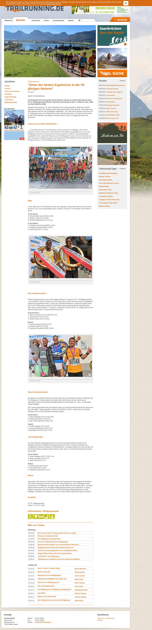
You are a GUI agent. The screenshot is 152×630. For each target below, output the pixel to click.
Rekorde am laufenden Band (48, 536)
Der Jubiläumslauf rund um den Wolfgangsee (54, 600)
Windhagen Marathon (113, 105)
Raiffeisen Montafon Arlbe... (109, 193)
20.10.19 (31, 583)
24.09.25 (31, 545)
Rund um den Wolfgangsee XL (49, 582)
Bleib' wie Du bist (44, 572)
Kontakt (100, 620)
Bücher (7, 86)
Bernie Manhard (80, 569)
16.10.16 (31, 586)
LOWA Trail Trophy (112, 111)
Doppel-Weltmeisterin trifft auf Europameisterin (55, 553)
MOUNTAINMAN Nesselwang (115, 85)
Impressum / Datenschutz (106, 618)
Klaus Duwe (79, 579)
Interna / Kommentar (12, 91)
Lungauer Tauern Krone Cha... (110, 200)
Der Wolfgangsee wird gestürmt (49, 539)
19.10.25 (31, 536)
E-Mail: (29, 622)
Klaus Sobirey (80, 572)
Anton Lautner (80, 576)
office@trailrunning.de (43, 622)
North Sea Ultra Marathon (114, 98)
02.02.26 (31, 533)
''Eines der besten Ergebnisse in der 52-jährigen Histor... (58, 550)
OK (125, 3)
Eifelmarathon (104, 186)
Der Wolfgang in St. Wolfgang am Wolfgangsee (54, 589)
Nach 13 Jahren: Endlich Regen (49, 568)
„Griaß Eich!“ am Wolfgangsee (49, 556)
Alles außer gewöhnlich (46, 586)
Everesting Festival (112, 88)
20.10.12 (31, 597)
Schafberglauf (110, 102)
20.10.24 (31, 550)
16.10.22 (31, 572)
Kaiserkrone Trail (105, 190)
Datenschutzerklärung (53, 4)
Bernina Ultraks (104, 206)
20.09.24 (31, 556)
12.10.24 (31, 553)
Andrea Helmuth (80, 597)
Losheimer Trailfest (106, 196)
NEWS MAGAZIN (11, 102)
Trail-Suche (9, 100)
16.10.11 (31, 600)
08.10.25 (31, 542)
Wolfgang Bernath (81, 590)
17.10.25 (31, 539)
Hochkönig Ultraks (105, 180)
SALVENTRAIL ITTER (113, 115)
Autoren (8, 88)
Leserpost (8, 94)
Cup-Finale (41, 593)
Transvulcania (110, 95)
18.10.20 (31, 579)
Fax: (28, 620)
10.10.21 (31, 576)
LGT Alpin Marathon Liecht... (109, 183)
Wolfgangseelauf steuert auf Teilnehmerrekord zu (55, 548)
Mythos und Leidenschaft (47, 597)
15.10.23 (31, 569)
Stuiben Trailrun (111, 108)
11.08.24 (31, 559)
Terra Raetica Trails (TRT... (108, 203)
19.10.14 (31, 593)
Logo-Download (10, 97)
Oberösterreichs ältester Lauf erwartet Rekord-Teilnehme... (59, 545)
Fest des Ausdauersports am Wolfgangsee (53, 542)
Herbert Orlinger (80, 593)
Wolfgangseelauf (33, 81)
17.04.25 (31, 548)
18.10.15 (31, 590)
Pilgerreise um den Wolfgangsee (49, 575)
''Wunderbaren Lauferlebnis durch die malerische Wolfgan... (59, 559)
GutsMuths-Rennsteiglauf (114, 92)
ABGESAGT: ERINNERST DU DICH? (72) (52, 579)
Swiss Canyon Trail (112, 118)
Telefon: (30, 618)
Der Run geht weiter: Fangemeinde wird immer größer (57, 533)
